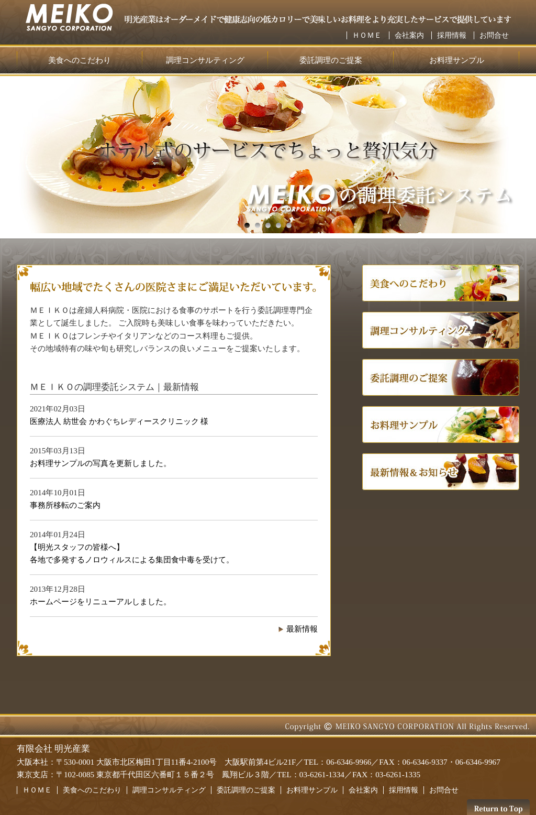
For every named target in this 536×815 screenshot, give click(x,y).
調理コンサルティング (205, 60)
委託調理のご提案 (330, 60)
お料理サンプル (456, 60)
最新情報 (302, 628)
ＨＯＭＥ (367, 35)
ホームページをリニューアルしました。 (100, 601)
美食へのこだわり (79, 60)
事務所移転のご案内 (65, 505)
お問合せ (494, 35)
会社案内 (409, 35)
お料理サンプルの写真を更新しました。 (100, 463)
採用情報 (451, 35)
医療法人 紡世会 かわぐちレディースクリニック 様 (119, 421)
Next (24, 154)
